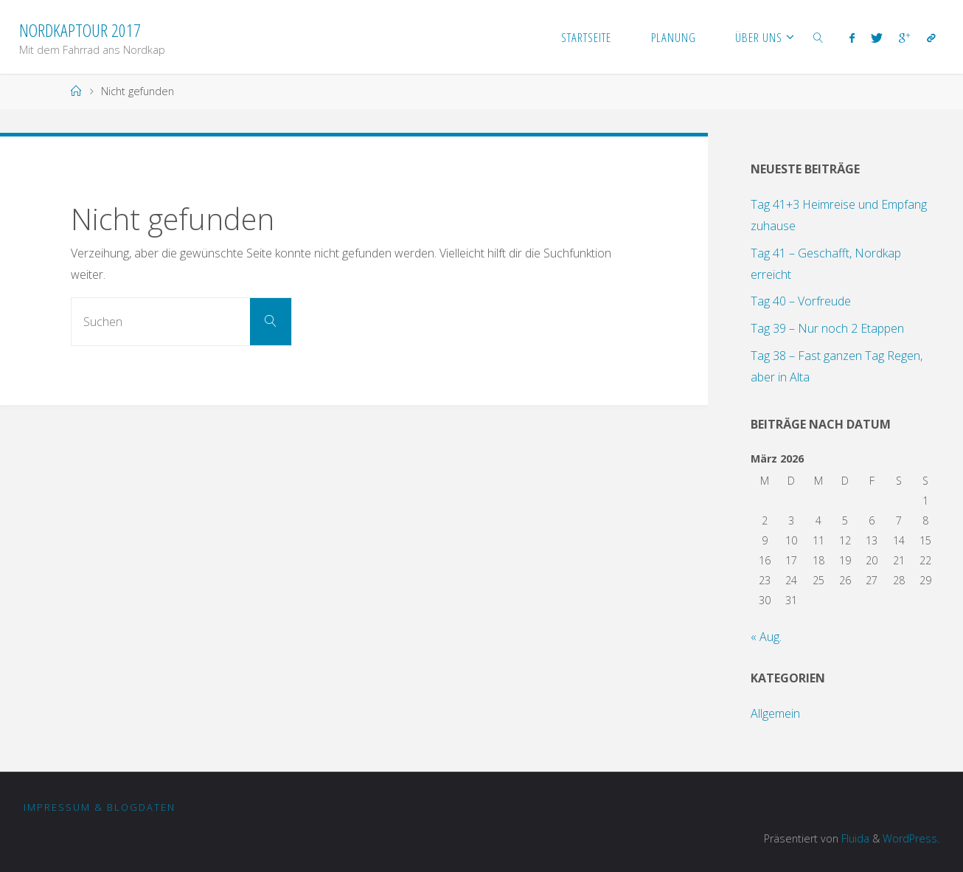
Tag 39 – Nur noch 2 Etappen (827, 328)
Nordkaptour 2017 (80, 30)
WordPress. (911, 838)
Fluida (853, 838)
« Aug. (766, 637)
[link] (818, 37)
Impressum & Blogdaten (99, 807)
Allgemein (775, 713)
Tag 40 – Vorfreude (801, 301)
